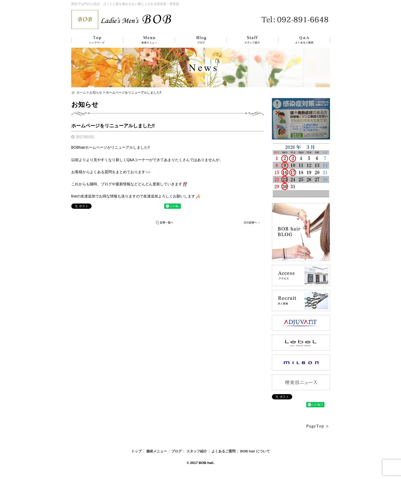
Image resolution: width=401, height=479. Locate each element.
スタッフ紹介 (247, 40)
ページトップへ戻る (317, 426)
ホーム (81, 92)
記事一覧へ (165, 222)
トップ (96, 40)
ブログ (197, 40)
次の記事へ (251, 222)
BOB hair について (255, 451)
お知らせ (95, 92)
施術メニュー (146, 40)
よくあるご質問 (301, 40)
